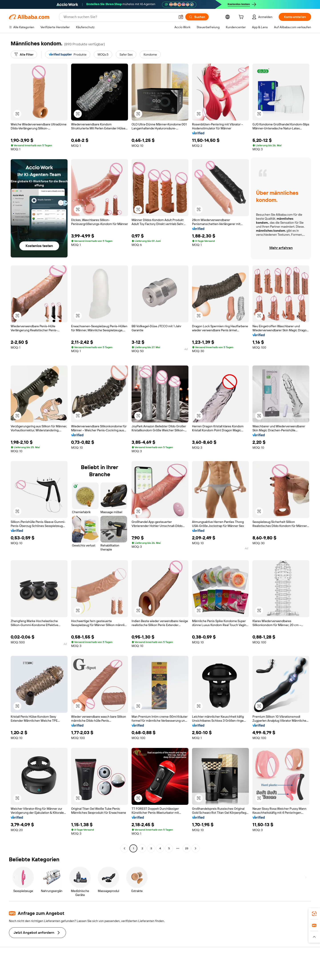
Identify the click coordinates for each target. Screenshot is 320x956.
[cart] (242, 17)
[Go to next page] (196, 848)
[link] (314, 914)
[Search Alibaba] (119, 16)
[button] (181, 17)
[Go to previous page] (124, 848)
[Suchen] (197, 16)
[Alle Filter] (24, 54)
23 (186, 848)
